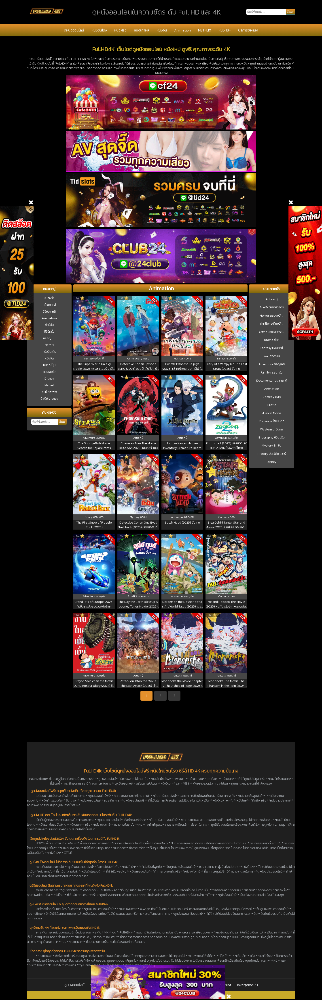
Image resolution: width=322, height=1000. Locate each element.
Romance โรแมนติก (271, 421)
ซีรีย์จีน (49, 325)
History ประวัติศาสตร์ (272, 454)
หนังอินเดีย (49, 351)
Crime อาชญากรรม (271, 332)
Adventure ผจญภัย (271, 364)
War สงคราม (272, 356)
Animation (182, 30)
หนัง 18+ (224, 30)
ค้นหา (62, 421)
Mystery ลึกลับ (271, 445)
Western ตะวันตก (271, 429)
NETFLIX (204, 30)
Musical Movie (272, 413)
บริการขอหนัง (248, 30)
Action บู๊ (272, 299)
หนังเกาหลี (141, 30)
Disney (49, 378)
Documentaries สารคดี (271, 380)
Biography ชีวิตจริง (271, 437)
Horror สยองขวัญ (272, 315)
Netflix (49, 345)
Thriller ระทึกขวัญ (272, 324)
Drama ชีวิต (271, 340)
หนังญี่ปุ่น (49, 365)
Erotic (271, 405)
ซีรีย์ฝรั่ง (49, 331)
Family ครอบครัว (271, 372)
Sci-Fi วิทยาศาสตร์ (272, 307)
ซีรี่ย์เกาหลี (49, 311)
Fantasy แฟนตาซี (272, 348)
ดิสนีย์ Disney (49, 398)
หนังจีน (162, 30)
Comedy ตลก (272, 397)
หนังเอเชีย (49, 372)
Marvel (49, 385)
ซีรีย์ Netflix (49, 392)
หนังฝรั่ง (120, 30)
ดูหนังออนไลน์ (74, 30)
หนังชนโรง (99, 30)
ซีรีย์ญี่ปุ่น (49, 338)
